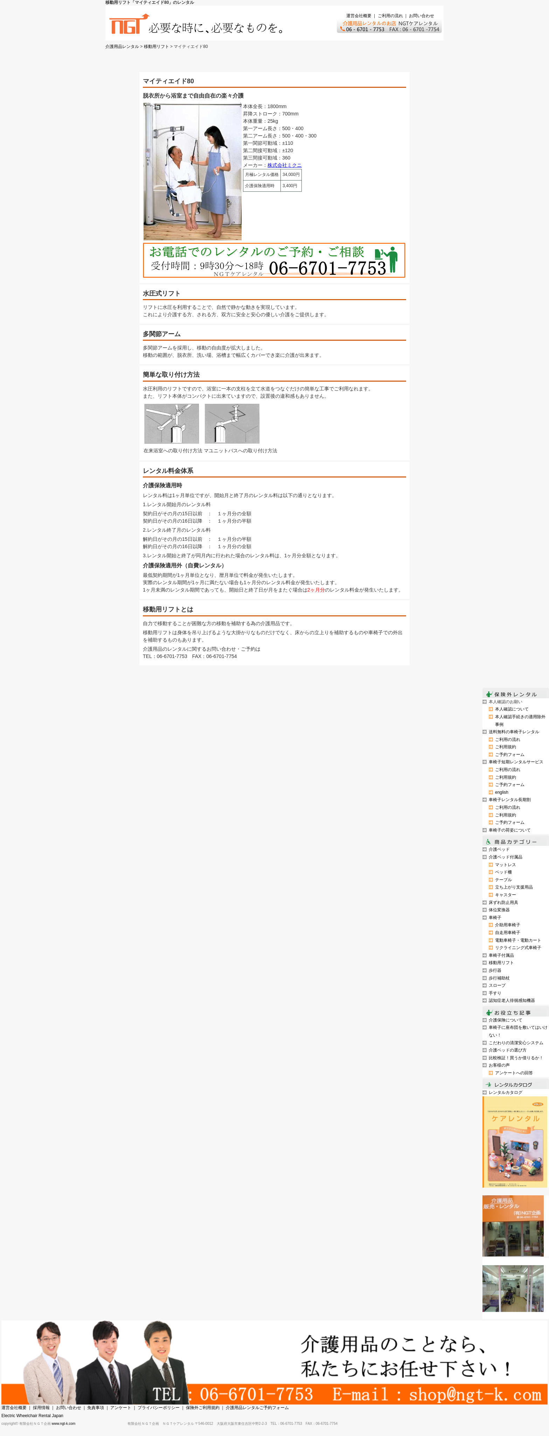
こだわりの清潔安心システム (516, 1042)
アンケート (120, 1407)
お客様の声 (499, 1065)
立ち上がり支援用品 (514, 887)
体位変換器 (499, 909)
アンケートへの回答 (514, 1072)
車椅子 (495, 917)
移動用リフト (156, 46)
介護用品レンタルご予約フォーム (257, 1407)
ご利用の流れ (390, 15)
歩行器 (495, 970)
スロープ (497, 985)
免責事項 (95, 1407)
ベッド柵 (503, 872)
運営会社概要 (358, 15)
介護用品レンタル (122, 46)
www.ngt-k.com (64, 1424)
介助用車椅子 (507, 924)
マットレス (505, 864)
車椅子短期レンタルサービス (516, 761)
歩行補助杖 (499, 978)
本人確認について (512, 709)
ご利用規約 (505, 746)
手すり (495, 993)
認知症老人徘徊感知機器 (512, 1000)
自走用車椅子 (507, 932)
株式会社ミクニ (284, 165)
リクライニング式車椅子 (518, 947)
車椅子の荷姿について (510, 830)
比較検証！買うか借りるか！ (516, 1057)
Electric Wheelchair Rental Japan (32, 1415)
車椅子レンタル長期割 (510, 799)
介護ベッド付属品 (505, 857)
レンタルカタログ (505, 1092)
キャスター (505, 894)
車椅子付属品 (501, 955)
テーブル (503, 879)
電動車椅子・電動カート (518, 940)
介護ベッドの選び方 (508, 1050)
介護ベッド (499, 849)
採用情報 (41, 1407)
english (501, 792)
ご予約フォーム (509, 754)
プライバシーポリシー (159, 1407)
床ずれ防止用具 (503, 902)
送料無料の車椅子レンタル (514, 731)
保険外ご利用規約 (203, 1407)
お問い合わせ (421, 15)
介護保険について (505, 1020)
